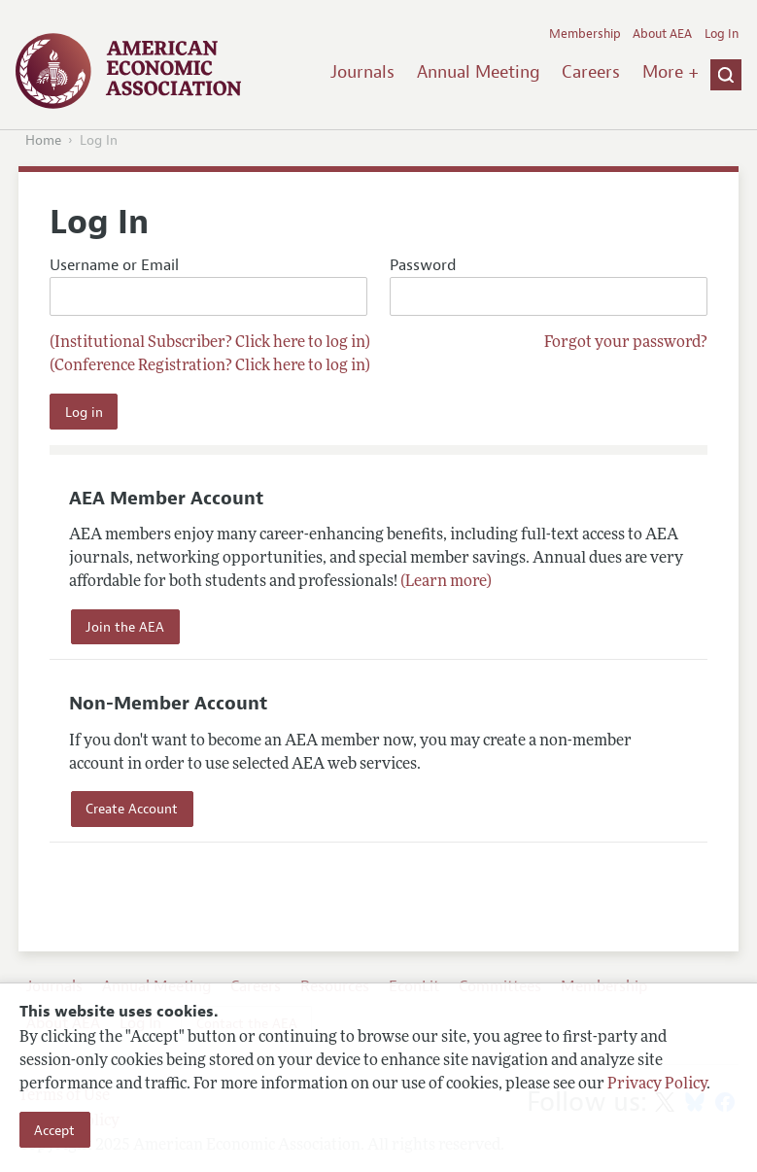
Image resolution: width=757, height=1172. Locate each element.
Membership (585, 34)
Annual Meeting (478, 72)
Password (548, 286)
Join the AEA (125, 627)
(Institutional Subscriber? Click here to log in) (210, 343)
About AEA (662, 34)
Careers (591, 72)
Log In (722, 34)
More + (670, 72)
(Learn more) (446, 582)
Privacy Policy (656, 1084)
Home (43, 140)
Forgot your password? (625, 343)
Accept (54, 1130)
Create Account (132, 808)
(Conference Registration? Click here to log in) (210, 366)
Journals (362, 72)
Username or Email (208, 286)
